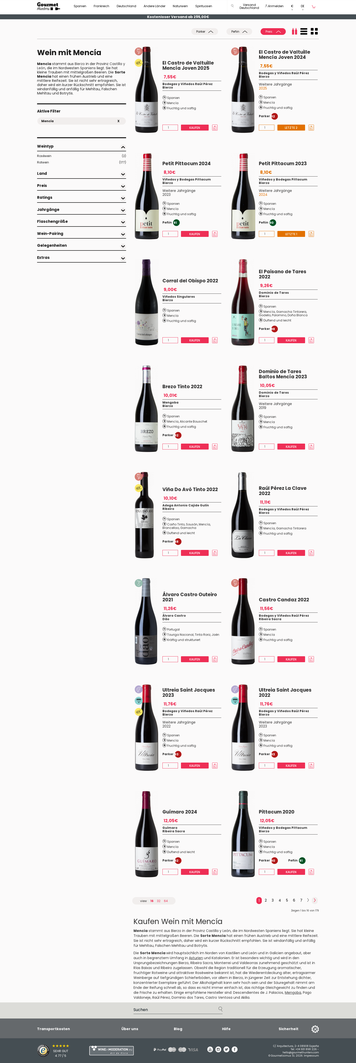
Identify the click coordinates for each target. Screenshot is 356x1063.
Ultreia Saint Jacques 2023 (188, 693)
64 (166, 901)
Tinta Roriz (202, 635)
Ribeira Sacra (270, 619)
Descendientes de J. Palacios (258, 992)
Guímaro (170, 828)
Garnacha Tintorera (291, 312)
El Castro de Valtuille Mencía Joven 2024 (284, 55)
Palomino (279, 315)
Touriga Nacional (180, 635)
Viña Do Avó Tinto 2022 (190, 489)
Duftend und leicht (277, 320)
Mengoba (170, 402)
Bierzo (80, 63)
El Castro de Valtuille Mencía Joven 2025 (188, 65)
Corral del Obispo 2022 (190, 280)
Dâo (165, 619)
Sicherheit (288, 1028)
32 (158, 901)
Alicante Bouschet (193, 421)
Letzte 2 (291, 128)
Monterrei (222, 962)
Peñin (239, 31)
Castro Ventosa (218, 997)
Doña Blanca (298, 315)
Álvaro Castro (174, 615)
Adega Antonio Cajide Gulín (185, 505)
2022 (166, 726)
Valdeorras (249, 962)
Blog (178, 1028)
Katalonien (221, 957)
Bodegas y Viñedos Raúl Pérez (187, 84)
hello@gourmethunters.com (301, 1052)
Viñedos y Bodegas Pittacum (186, 179)
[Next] (308, 900)
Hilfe (226, 1028)
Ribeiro (168, 509)
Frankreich (101, 6)
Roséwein (81, 156)
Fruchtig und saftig (181, 108)
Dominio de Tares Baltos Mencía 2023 (283, 374)
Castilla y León (218, 930)
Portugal (173, 629)
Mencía (172, 103)
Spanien (80, 6)
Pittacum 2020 (276, 812)
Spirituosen (203, 6)
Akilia (245, 997)
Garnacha (188, 528)
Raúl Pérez (161, 997)
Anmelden (274, 6)
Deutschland (126, 6)
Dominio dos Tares (188, 997)
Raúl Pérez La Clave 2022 (283, 491)
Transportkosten (53, 1028)
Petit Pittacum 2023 (283, 163)
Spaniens (88, 68)
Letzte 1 (291, 234)
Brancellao (170, 528)
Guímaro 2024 (179, 812)
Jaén (215, 635)
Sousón (192, 524)
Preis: (273, 31)
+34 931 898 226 (306, 1049)
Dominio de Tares (274, 293)
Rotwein (81, 162)
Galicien (276, 952)
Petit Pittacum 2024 (186, 163)
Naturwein (180, 6)
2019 (262, 407)
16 (152, 901)
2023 (166, 194)
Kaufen (194, 128)
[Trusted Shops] (54, 1050)
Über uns (129, 1028)
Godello (265, 315)
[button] (249, 7)
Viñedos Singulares (178, 296)
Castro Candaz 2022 (284, 599)
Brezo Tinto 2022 (182, 386)
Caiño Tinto (176, 524)
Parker (204, 31)
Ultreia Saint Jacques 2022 (285, 693)
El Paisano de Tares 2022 (282, 274)
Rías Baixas (143, 967)
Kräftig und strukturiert (183, 640)
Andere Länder (154, 6)
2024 (263, 194)
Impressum (311, 1056)
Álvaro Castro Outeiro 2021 (189, 597)
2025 (263, 88)
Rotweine (160, 972)
